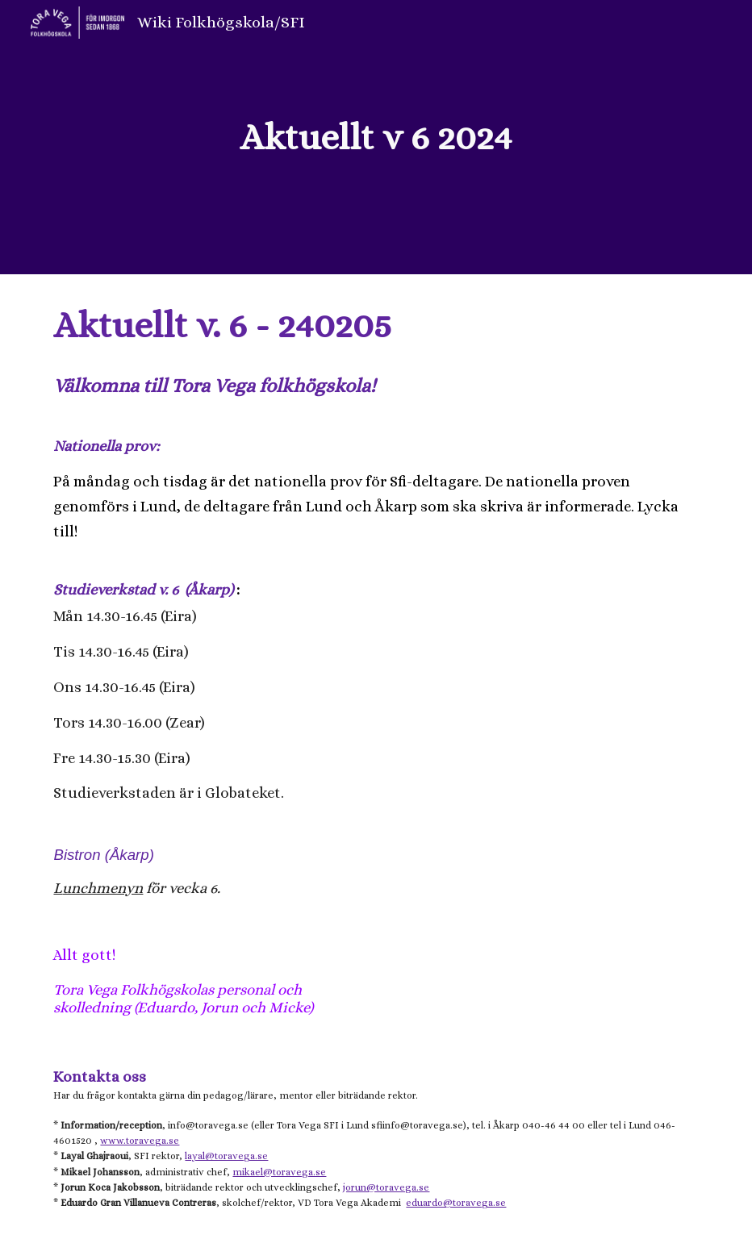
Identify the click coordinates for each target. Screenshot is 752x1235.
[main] (376, 137)
